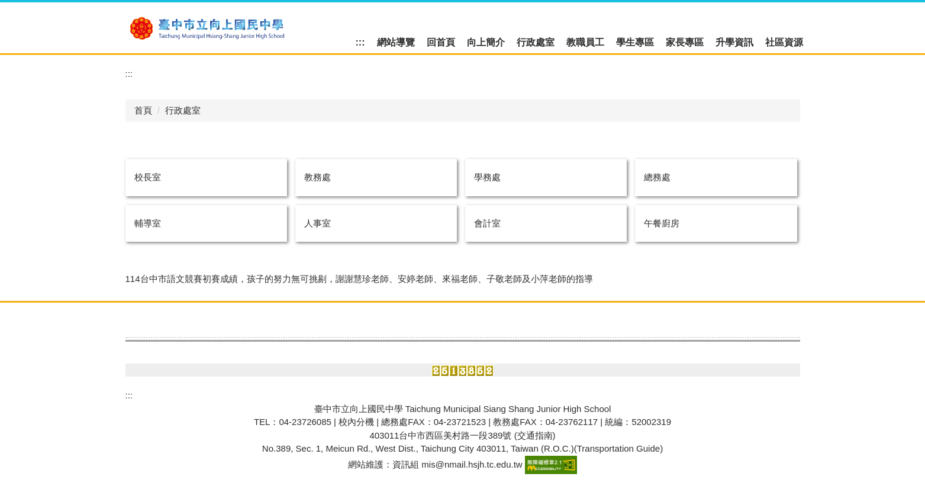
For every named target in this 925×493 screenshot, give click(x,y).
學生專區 (635, 42)
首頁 (143, 110)
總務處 (657, 177)
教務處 (317, 177)
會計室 (487, 223)
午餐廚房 (661, 223)
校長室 (147, 177)
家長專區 (685, 42)
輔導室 (147, 223)
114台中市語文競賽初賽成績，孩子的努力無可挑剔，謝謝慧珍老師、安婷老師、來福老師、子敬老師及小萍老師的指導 (359, 279)
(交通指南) (535, 435)
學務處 (487, 177)
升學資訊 (734, 42)
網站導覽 (396, 42)
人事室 (317, 223)
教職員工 (585, 42)
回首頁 (441, 42)
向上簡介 (486, 42)
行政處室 (536, 42)
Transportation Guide (618, 448)
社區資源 (784, 42)
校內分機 (356, 422)
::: (360, 42)
